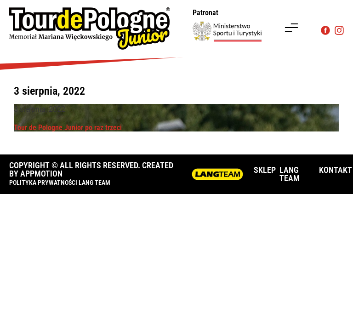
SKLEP (265, 170)
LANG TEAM (289, 174)
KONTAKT (335, 170)
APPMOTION (41, 173)
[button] (291, 29)
